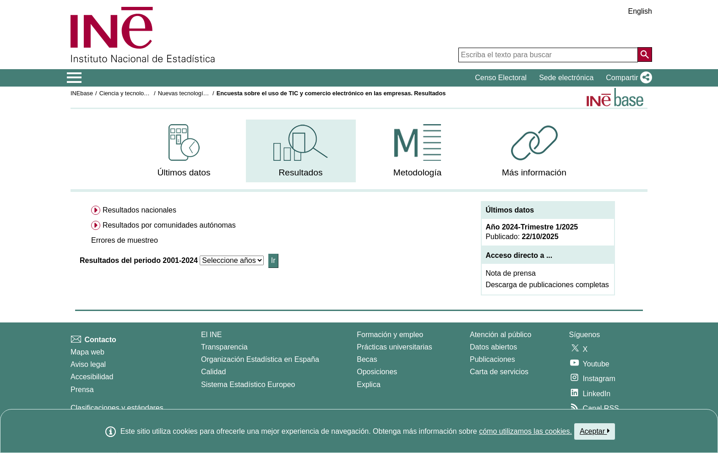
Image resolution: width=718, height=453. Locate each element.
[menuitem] (184, 151)
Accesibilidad (92, 377)
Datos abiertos (493, 347)
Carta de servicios (499, 372)
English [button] (640, 11)
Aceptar (594, 431)
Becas (367, 359)
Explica (369, 384)
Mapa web (87, 352)
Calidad (213, 372)
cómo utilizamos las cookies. (525, 431)
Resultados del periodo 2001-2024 (139, 260)
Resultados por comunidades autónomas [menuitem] (169, 225)
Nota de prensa (510, 273)
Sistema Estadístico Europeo (248, 384)
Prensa (82, 389)
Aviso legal (88, 364)
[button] (627, 78)
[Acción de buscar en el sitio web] (644, 54)
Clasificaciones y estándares (117, 408)
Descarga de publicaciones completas (547, 285)
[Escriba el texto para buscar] (548, 55)
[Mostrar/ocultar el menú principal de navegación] (74, 78)
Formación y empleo (390, 334)
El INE (211, 334)
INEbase (82, 93)
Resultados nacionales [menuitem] (139, 210)
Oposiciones (377, 372)
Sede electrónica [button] (566, 78)
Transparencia (224, 347)
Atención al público (500, 334)
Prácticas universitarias (394, 347)
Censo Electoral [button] (501, 78)
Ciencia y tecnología (125, 93)
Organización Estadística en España (260, 359)
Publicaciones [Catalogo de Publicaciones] (492, 359)
